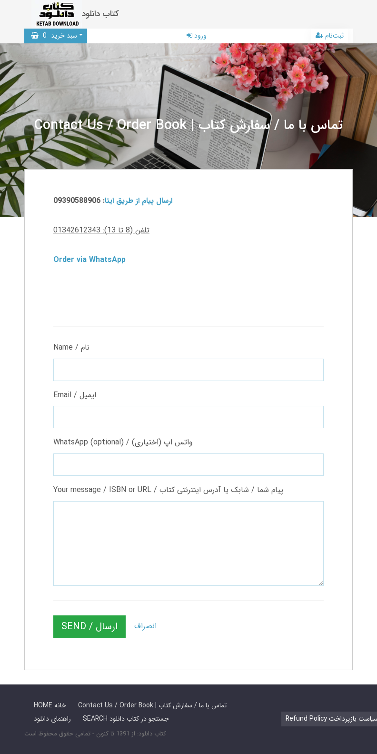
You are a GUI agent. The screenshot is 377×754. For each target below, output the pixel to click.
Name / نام (71, 347)
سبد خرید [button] (54, 35)
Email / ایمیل (74, 395)
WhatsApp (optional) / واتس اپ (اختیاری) (123, 442)
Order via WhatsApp (89, 260)
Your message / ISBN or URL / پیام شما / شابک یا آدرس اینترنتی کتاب (168, 490)
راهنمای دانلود (52, 719)
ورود (197, 35)
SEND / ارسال (89, 626)
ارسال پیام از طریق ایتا (138, 201)
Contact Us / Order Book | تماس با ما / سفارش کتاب (152, 705)
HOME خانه (50, 705)
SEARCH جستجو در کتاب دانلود (126, 719)
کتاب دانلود (100, 14)
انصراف (145, 626)
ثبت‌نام (330, 35)
